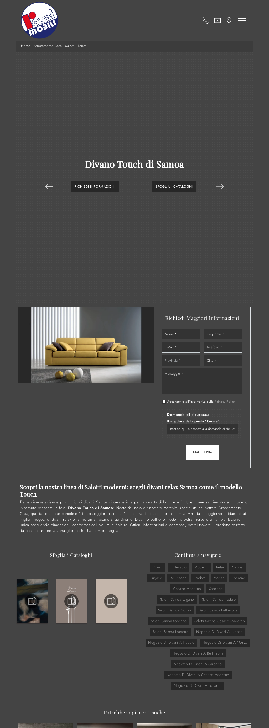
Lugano (156, 578)
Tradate (200, 578)
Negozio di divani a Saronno (198, 664)
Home (25, 46)
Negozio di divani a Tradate (171, 642)
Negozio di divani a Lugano (219, 631)
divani (158, 567)
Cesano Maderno (187, 588)
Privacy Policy (225, 401)
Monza (219, 578)
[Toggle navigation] (242, 20)
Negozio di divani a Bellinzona (197, 653)
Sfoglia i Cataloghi (174, 186)
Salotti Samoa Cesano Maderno (219, 621)
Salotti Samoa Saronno (169, 621)
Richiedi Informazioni (95, 186)
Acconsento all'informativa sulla (201, 401)
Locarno (238, 578)
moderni (201, 567)
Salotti (70, 46)
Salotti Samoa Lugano (177, 599)
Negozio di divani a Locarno (198, 685)
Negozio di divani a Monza (225, 642)
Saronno (216, 588)
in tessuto (178, 567)
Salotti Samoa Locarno (171, 631)
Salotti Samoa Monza (174, 610)
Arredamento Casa (48, 46)
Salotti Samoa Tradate (219, 599)
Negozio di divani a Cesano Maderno (198, 674)
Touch (82, 46)
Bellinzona (178, 578)
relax (220, 567)
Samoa (237, 567)
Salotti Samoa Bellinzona (218, 610)
